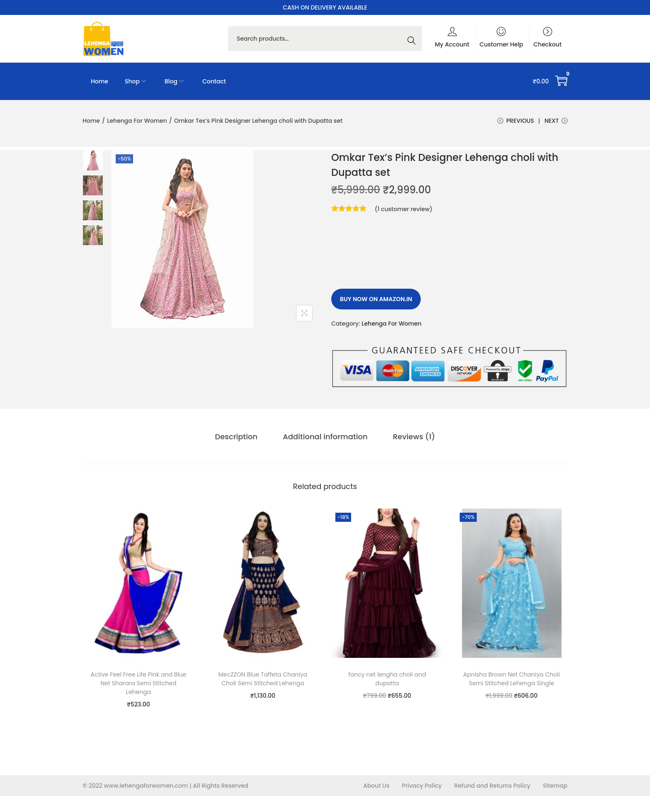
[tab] (237, 437)
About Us (376, 785)
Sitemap (555, 785)
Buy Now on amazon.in (376, 299)
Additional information (325, 436)
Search (413, 39)
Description (237, 436)
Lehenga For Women (137, 121)
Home (91, 121)
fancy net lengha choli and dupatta (387, 678)
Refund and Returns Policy (492, 785)
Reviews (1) (414, 436)
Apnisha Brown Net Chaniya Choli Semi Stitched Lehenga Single (511, 678)
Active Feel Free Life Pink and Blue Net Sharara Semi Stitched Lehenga (138, 683)
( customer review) (404, 209)
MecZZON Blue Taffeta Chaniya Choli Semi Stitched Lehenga (263, 678)
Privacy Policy (421, 785)
